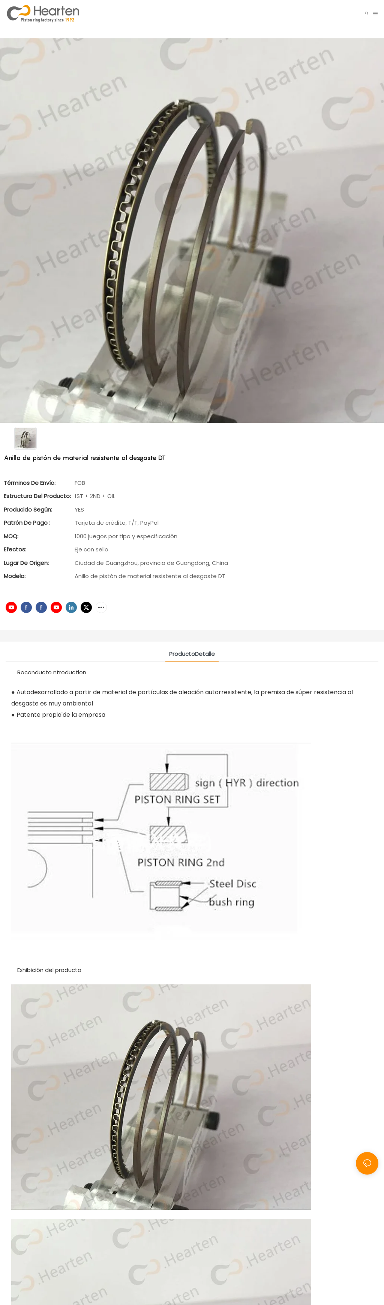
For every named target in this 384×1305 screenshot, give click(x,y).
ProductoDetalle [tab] (192, 654)
